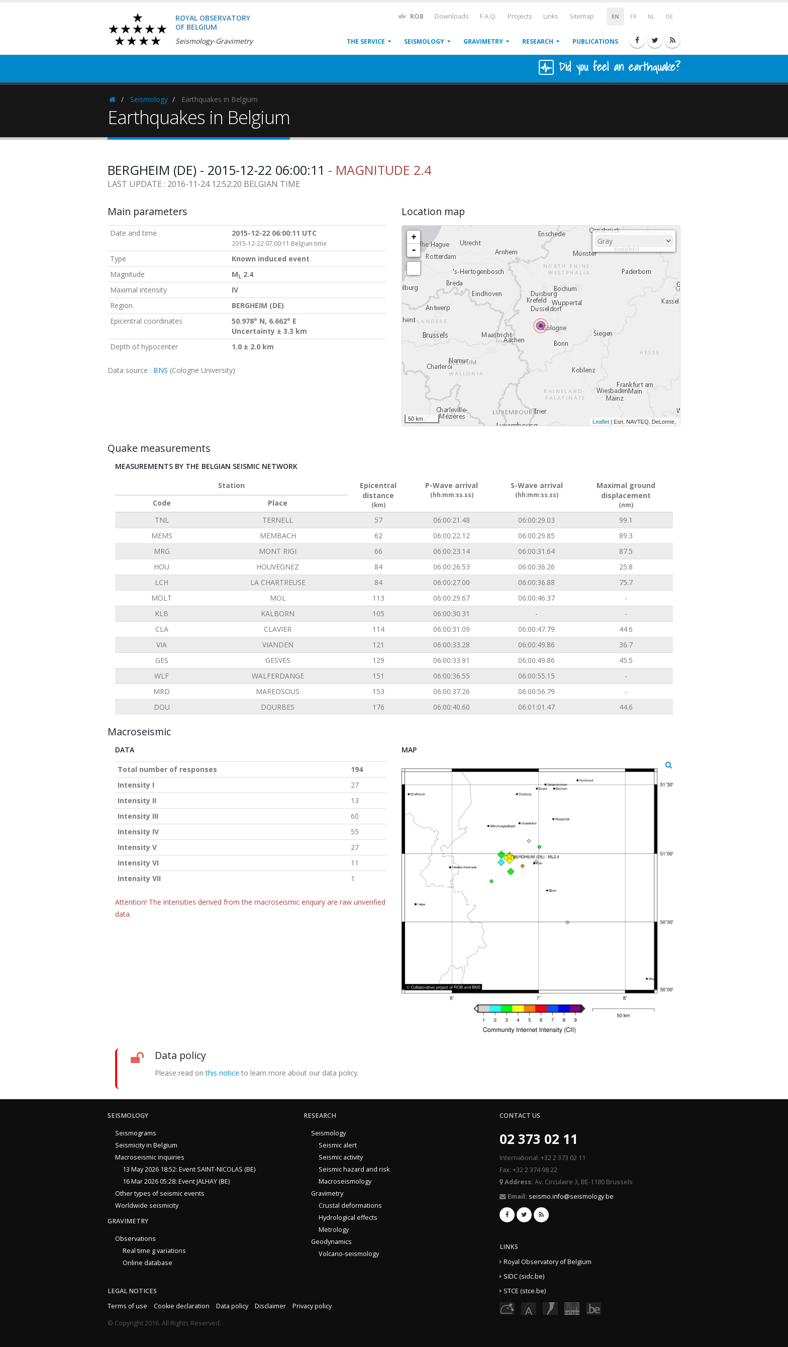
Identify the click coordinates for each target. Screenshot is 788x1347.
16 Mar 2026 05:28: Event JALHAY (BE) (176, 1181)
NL (651, 16)
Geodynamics (331, 1241)
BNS (160, 370)
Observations (135, 1238)
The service (366, 41)
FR (633, 16)
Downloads (452, 16)
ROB (410, 16)
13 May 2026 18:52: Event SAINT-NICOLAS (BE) (189, 1169)
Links (550, 16)
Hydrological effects (348, 1217)
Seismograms (135, 1133)
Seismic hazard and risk (354, 1169)
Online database (147, 1263)
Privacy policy (312, 1306)
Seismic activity (341, 1157)
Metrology (334, 1229)
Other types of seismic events (160, 1193)
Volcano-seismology (349, 1253)
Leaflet (601, 422)
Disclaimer (270, 1306)
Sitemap (581, 16)
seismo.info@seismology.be (571, 1196)
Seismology (424, 41)
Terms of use (127, 1306)
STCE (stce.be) (525, 1291)
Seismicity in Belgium (146, 1145)
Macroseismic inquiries (149, 1157)
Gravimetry (483, 41)
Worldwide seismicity (146, 1205)
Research (537, 41)
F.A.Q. (488, 16)
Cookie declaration (182, 1306)
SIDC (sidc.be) (524, 1276)
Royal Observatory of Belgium (548, 1262)
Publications (595, 41)
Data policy (232, 1306)
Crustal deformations (350, 1205)
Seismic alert (338, 1145)
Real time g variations (154, 1250)
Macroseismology (345, 1181)
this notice (222, 1073)
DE (669, 16)
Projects (520, 16)
